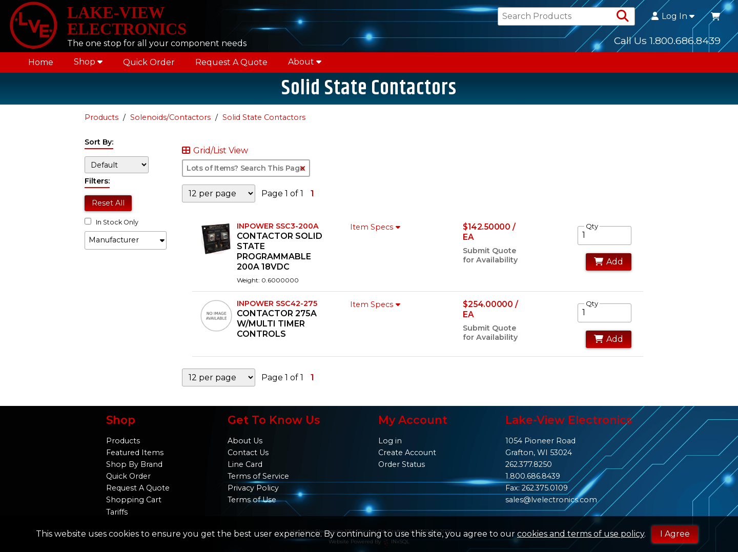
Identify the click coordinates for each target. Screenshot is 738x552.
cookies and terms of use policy (580, 534)
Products (101, 117)
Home (40, 62)
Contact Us (248, 452)
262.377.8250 (528, 464)
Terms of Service (258, 476)
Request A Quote (231, 62)
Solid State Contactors (263, 117)
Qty (592, 226)
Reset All (108, 203)
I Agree (675, 534)
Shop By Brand (134, 464)
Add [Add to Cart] (608, 262)
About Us (245, 440)
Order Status (401, 464)
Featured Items (134, 452)
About (304, 62)
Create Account (407, 452)
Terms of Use (252, 499)
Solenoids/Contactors (170, 117)
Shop (88, 62)
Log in (390, 440)
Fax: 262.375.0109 (536, 488)
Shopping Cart (133, 499)
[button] (126, 240)
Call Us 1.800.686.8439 (667, 40)
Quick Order (149, 62)
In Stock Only (111, 222)
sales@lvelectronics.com (551, 499)
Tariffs (117, 512)
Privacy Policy (253, 488)
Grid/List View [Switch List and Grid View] (215, 150)
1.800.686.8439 (532, 476)
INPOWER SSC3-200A (278, 226)
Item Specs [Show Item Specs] (376, 227)
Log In (672, 16)
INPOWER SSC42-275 (277, 303)
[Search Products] (623, 16)
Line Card (245, 464)
